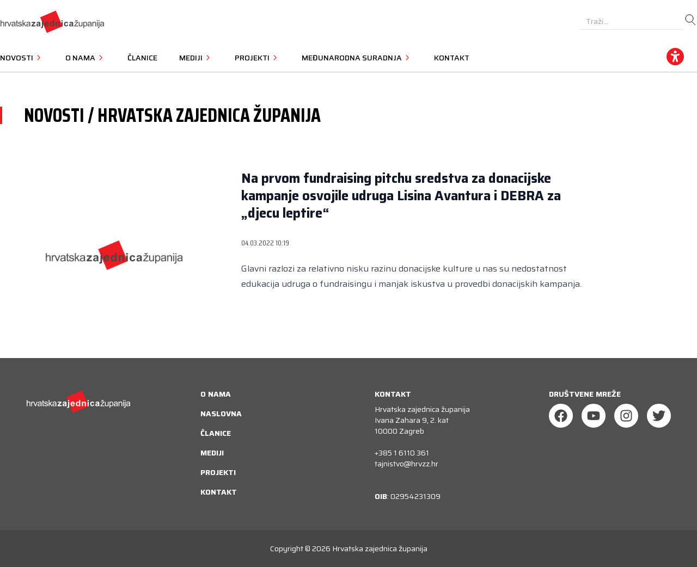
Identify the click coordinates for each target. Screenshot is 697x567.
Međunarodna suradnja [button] (357, 58)
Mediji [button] (196, 58)
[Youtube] (594, 416)
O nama (215, 394)
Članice (142, 58)
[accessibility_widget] (675, 57)
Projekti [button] (257, 58)
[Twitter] (659, 416)
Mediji (212, 453)
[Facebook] (561, 416)
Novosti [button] (22, 58)
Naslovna (221, 414)
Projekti (218, 472)
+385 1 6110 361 (402, 453)
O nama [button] (85, 58)
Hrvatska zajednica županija (379, 548)
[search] (690, 20)
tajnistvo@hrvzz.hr (406, 464)
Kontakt (451, 58)
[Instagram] (626, 416)
